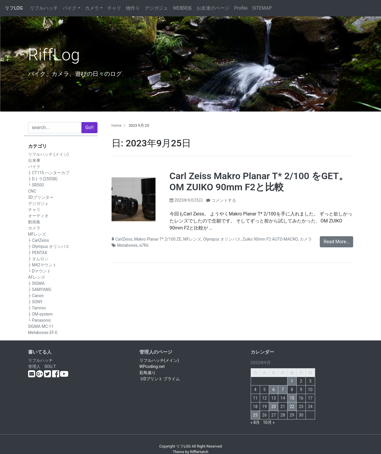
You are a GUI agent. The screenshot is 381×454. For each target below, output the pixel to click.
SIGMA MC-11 (41, 326)
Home (117, 125)
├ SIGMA (36, 283)
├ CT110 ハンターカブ (49, 172)
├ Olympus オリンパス (49, 246)
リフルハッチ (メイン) (48, 154)
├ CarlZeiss (38, 240)
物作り (133, 8)
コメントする (223, 200)
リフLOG (14, 8)
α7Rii (143, 245)
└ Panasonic (39, 320)
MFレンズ (37, 234)
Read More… (336, 241)
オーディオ (38, 215)
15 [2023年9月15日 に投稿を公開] (292, 398)
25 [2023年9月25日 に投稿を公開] (255, 415)
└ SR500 (36, 185)
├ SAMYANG (39, 289)
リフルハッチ (44, 8)
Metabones (127, 245)
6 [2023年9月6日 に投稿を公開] (273, 389)
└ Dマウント (39, 271)
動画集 (34, 222)
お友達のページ (213, 8)
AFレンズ (36, 277)
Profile (240, 8)
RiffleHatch (199, 452)
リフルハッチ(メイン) (159, 360)
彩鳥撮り (147, 372)
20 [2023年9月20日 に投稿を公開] (273, 406)
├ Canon (36, 295)
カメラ (92, 8)
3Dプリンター (41, 197)
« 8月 (255, 422)
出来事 (34, 160)
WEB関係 (182, 8)
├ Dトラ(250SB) (43, 179)
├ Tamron (37, 308)
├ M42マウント (42, 265)
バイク (70, 8)
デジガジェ (156, 8)
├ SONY (35, 301)
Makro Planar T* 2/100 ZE (157, 239)
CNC (32, 191)
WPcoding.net (152, 366)
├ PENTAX (37, 252)
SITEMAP (262, 8)
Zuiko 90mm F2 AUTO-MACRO (270, 239)
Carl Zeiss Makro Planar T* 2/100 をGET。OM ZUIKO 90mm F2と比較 (259, 181)
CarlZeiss (123, 239)
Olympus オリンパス (222, 239)
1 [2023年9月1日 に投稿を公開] (292, 381)
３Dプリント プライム (159, 378)
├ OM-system (40, 314)
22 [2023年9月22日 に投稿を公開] (292, 406)
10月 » (269, 422)
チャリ (114, 8)
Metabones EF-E (43, 332)
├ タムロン (38, 258)
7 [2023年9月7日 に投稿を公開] (283, 389)
